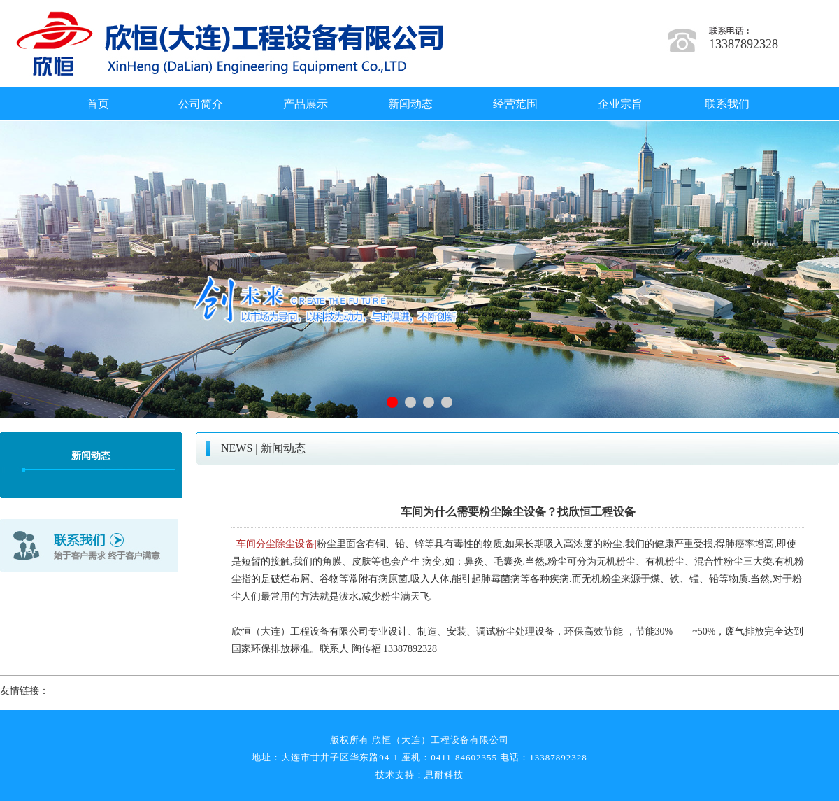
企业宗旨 (620, 104)
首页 (98, 104)
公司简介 (200, 104)
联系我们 (727, 104)
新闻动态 (410, 104)
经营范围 (515, 104)
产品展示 (305, 104)
